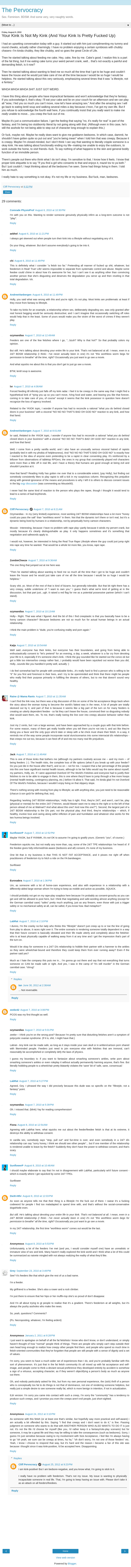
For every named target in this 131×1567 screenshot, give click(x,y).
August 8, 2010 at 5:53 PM (39, 1243)
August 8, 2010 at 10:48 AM (39, 1165)
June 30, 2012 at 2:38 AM (37, 985)
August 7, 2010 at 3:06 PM (34, 1010)
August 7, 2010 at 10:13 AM (40, 611)
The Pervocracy (22, 10)
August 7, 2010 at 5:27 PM (33, 1081)
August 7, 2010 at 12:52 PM (39, 833)
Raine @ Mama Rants (22, 696)
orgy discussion (28, 483)
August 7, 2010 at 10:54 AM (32, 645)
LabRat (14, 921)
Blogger (72, 1563)
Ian (20, 985)
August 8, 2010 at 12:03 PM (38, 1196)
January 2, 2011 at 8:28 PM (40, 1335)
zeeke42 (14, 1010)
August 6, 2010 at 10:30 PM (50, 210)
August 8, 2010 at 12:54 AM (32, 1124)
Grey (13, 1270)
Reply (13, 223)
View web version (65, 1557)
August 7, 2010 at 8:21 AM (48, 509)
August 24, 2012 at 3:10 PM (40, 1414)
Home (65, 1551)
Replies (18, 979)
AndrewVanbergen (20, 294)
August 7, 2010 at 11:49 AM (31, 754)
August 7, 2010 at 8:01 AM (46, 430)
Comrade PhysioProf (22, 210)
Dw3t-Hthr (16, 1196)
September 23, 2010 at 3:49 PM (34, 1270)
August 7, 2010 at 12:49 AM (40, 335)
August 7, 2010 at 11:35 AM (51, 696)
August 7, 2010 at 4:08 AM (28, 386)
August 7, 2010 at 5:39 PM (39, 1104)
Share (7, 192)
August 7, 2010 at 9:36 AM (42, 560)
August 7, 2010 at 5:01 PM (39, 1030)
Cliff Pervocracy (19, 509)
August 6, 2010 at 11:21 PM (34, 233)
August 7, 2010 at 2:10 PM (33, 921)
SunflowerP (16, 833)
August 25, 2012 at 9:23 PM (57, 1464)
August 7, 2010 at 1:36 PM (37, 880)
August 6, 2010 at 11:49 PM (29, 260)
